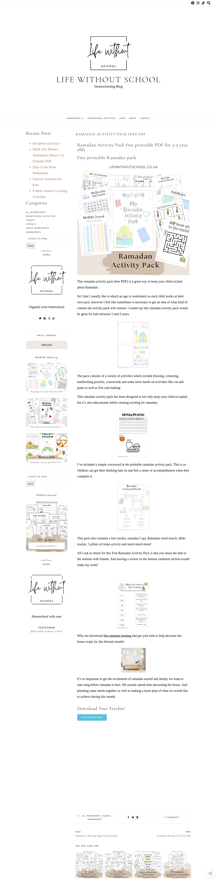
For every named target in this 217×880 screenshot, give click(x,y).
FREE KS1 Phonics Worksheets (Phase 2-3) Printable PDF (48, 155)
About (132, 118)
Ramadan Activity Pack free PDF (47, 391)
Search (30, 246)
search (30, 484)
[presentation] (46, 526)
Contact (145, 118)
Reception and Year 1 (47, 143)
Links (122, 118)
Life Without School (108, 79)
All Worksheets (91, 815)
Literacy (31, 224)
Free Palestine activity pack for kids (47, 426)
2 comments (172, 817)
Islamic (106, 815)
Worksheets (74, 118)
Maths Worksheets (37, 228)
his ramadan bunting (117, 635)
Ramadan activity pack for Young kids (47, 462)
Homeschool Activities (101, 118)
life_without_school (51, 631)
